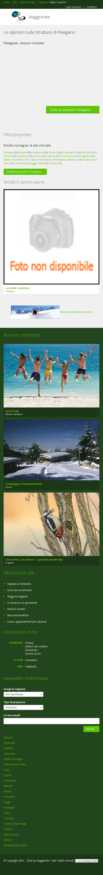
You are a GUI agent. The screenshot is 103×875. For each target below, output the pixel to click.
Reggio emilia (37, 163)
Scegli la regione (15, 689)
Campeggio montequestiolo (23, 484)
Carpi (33, 159)
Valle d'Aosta (11, 834)
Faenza (51, 156)
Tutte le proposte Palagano (70, 110)
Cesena (53, 163)
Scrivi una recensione (19, 590)
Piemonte (9, 796)
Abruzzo (8, 737)
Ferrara (53, 152)
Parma (7, 156)
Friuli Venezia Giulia (15, 764)
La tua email (13, 715)
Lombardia (10, 780)
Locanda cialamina (17, 288)
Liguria (7, 775)
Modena (46, 159)
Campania (9, 753)
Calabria (8, 748)
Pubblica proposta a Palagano (23, 171)
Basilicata (9, 742)
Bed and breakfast (18, 615)
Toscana (9, 818)
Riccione (87, 152)
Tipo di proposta (15, 702)
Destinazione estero (15, 845)
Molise (7, 791)
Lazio (7, 769)
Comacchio (67, 156)
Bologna (9, 152)
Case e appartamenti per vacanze (26, 621)
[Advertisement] (51, 79)
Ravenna (38, 152)
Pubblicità (30, 666)
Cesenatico (69, 152)
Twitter (21, 868)
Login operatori (73, 7)
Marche (8, 786)
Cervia (37, 156)
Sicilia (7, 813)
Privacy (29, 642)
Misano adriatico (67, 159)
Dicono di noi (33, 653)
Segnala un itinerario (19, 583)
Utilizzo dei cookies (36, 646)
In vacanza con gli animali (22, 602)
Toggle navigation (7, 17)
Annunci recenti (16, 609)
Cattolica (22, 156)
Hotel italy (12, 411)
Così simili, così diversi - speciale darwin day (34, 559)
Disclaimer (31, 650)
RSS (30, 868)
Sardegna (9, 807)
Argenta (85, 156)
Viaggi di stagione (17, 596)
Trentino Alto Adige (15, 823)
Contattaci (91, 7)
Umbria (8, 829)
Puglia (7, 802)
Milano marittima (14, 159)
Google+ (12, 868)
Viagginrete (39, 17)
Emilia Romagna (13, 759)
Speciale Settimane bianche (51, 312)
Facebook (5, 868)
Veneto (8, 840)
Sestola (18, 163)
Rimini (23, 152)
